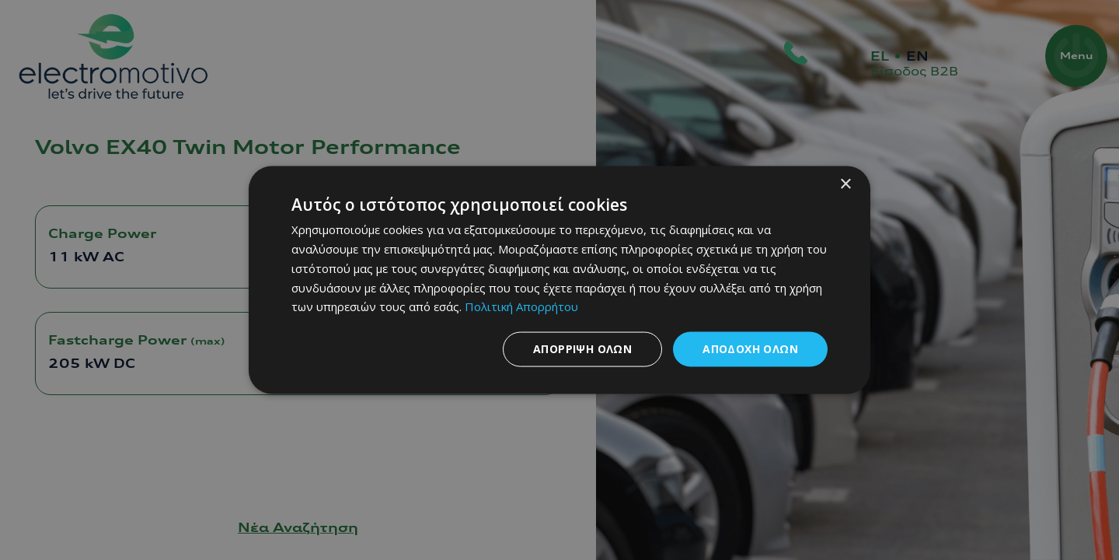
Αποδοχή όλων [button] (750, 348)
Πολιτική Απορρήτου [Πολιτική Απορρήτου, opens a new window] (521, 306)
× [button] (845, 185)
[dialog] (559, 280)
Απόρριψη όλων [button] (582, 348)
